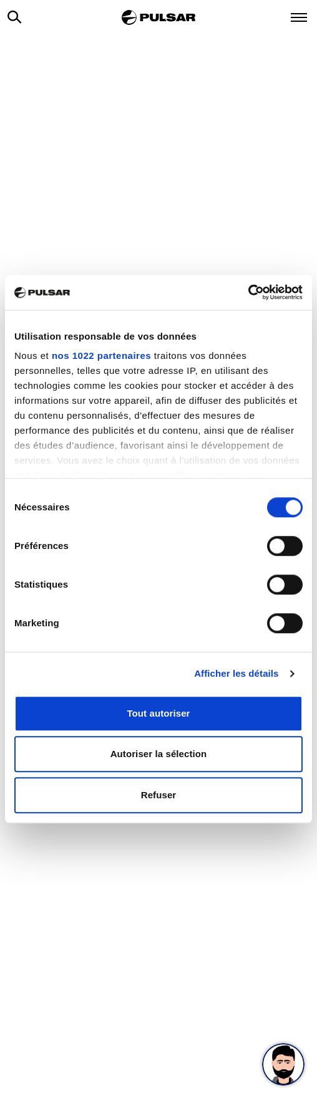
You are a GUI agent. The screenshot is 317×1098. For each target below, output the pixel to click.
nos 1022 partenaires (101, 355)
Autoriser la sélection (158, 753)
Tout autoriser (158, 713)
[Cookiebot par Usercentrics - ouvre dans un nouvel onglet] (248, 292)
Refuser (159, 795)
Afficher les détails (236, 673)
